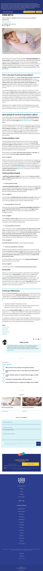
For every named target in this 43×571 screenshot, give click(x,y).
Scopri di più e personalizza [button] (8, 11)
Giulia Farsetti (7, 22)
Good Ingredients (22, 519)
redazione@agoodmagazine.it (21, 568)
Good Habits (21, 514)
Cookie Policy (21, 556)
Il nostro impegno (21, 496)
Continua (10, 350)
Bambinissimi (4, 334)
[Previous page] (1, 405)
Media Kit (21, 488)
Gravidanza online (5, 332)
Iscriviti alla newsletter (21, 486)
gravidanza (35, 79)
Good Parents (7, 364)
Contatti (21, 491)
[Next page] (41, 405)
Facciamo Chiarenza (21, 511)
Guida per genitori (5, 327)
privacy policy (20, 443)
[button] (41, 2)
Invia (38, 443)
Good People (21, 524)
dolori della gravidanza (26, 120)
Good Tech (21, 535)
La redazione (21, 494)
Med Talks (21, 541)
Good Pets (21, 527)
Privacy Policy (21, 553)
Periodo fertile (5, 330)
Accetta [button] (38, 11)
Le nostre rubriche (21, 543)
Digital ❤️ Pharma (21, 508)
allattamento (20, 168)
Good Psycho (21, 530)
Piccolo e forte (5, 328)
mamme (4, 276)
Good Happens (21, 516)
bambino (9, 312)
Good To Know (21, 538)
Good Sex (24, 411)
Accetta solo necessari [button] (29, 11)
